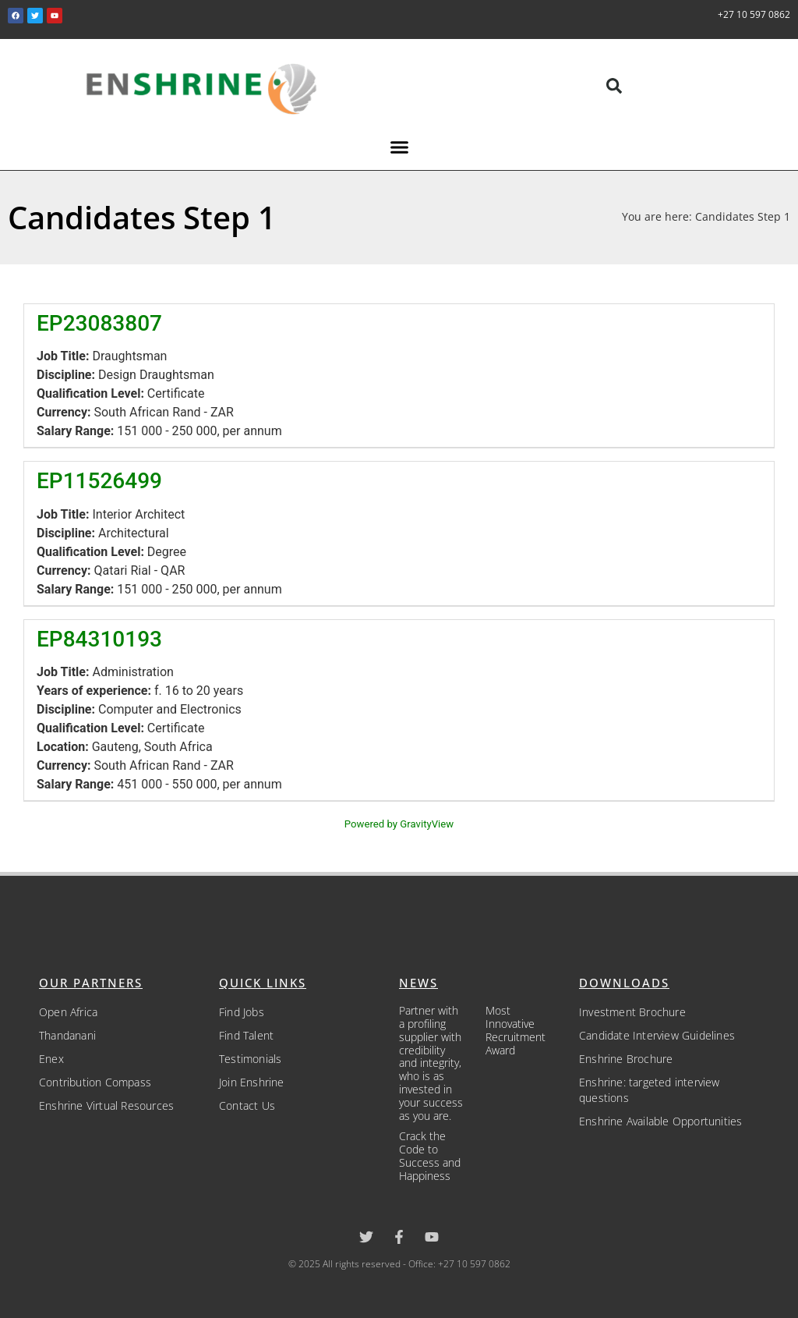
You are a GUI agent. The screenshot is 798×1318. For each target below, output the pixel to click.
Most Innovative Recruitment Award (516, 1030)
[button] (614, 85)
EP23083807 (99, 323)
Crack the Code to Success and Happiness (430, 1155)
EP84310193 (99, 639)
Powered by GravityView (399, 824)
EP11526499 (99, 481)
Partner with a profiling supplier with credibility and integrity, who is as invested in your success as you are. (431, 1062)
